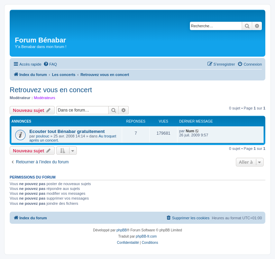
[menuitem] (50, 64)
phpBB (122, 230)
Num (190, 131)
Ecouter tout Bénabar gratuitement (67, 131)
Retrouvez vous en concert (51, 90)
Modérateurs (44, 98)
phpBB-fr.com (146, 236)
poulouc (42, 136)
